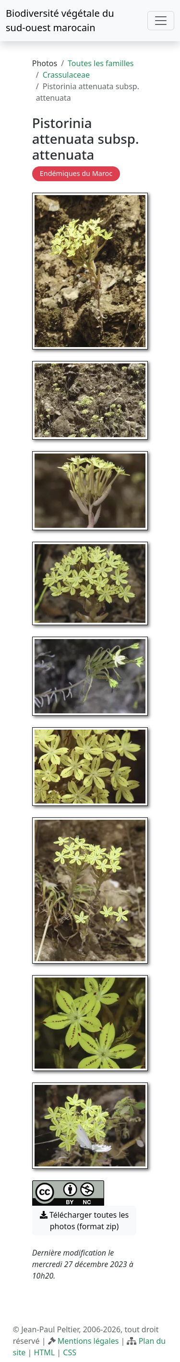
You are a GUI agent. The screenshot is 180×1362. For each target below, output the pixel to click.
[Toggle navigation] (160, 20)
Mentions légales (88, 1341)
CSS (69, 1352)
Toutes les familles (100, 63)
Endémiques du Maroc (76, 173)
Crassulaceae (66, 75)
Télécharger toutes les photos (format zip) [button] (84, 1221)
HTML (44, 1352)
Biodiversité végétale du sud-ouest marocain (60, 20)
